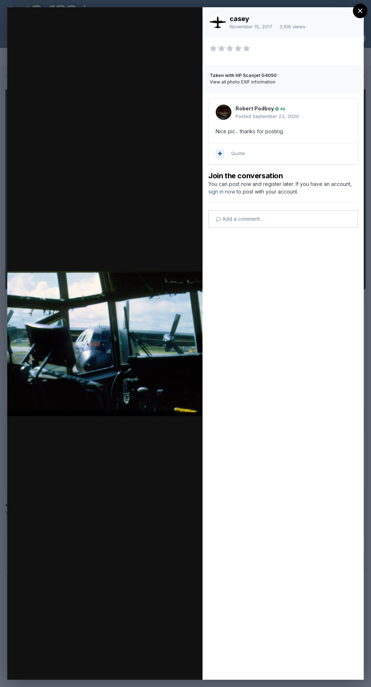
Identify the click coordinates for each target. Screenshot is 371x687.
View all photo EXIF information (242, 82)
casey (239, 19)
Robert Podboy (254, 108)
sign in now (221, 191)
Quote (238, 153)
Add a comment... (239, 219)
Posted (267, 116)
